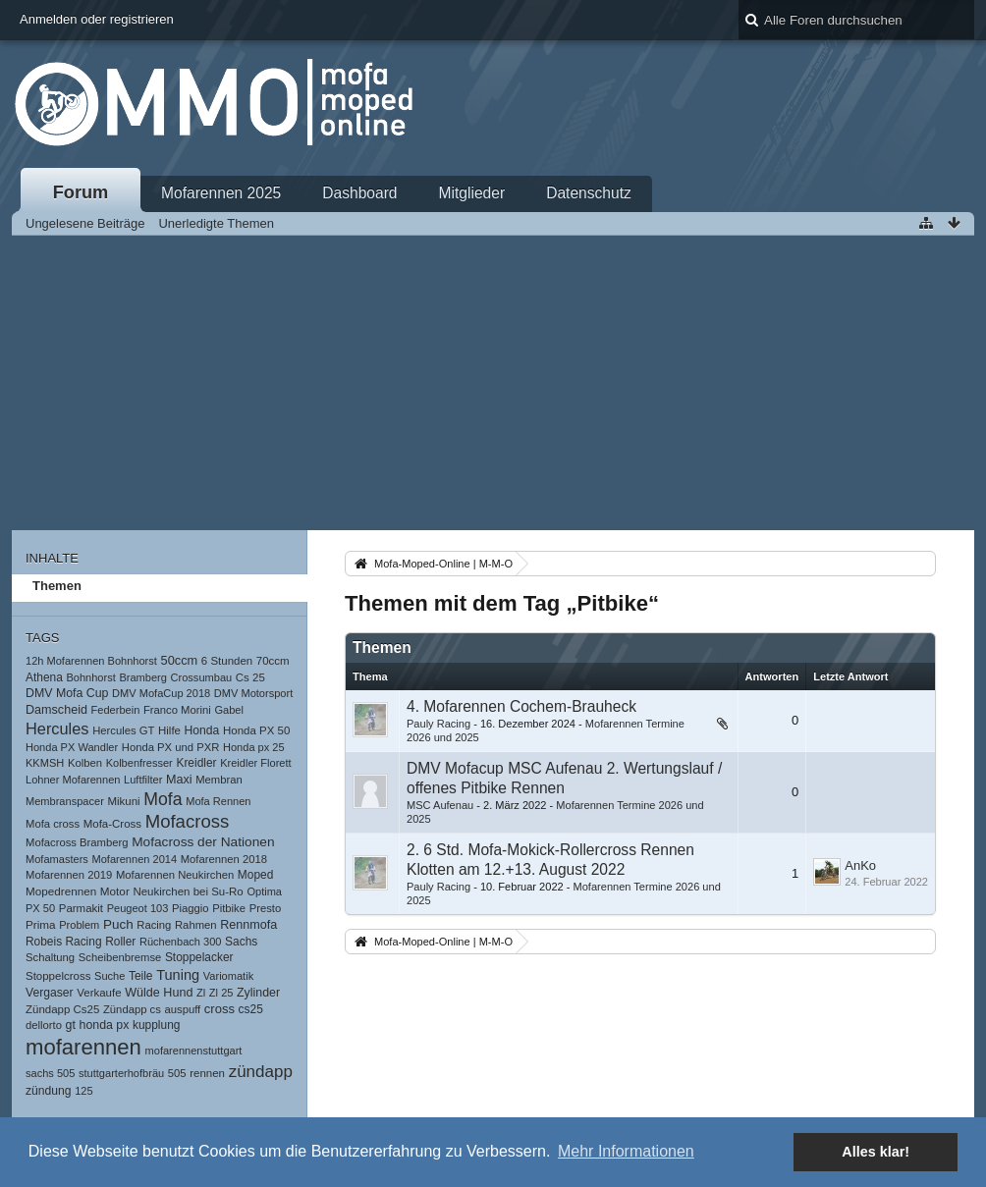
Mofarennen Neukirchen (175, 875)
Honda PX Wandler (72, 747)
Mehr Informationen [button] (626, 1151)
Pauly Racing (438, 723)
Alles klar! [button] (875, 1152)
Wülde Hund (158, 992)
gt (71, 1025)
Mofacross (187, 821)
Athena (44, 677)
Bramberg (143, 677)
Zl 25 (221, 992)
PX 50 (40, 908)
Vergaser (50, 992)
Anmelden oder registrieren (97, 19)
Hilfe (169, 730)
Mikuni (123, 801)
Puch (118, 924)
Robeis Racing (64, 941)
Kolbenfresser (139, 763)
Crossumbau (202, 677)
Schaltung (50, 957)
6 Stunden (226, 661)
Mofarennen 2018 (224, 859)
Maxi (179, 779)
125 (83, 1091)
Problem (79, 925)
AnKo (860, 865)
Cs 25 (250, 677)
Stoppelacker (199, 957)
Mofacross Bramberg (77, 842)
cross (219, 1008)
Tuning (177, 975)
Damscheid (56, 710)
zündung (49, 1091)
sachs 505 (50, 1073)
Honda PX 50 (256, 730)
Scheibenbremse (120, 957)
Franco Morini (177, 710)
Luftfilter (143, 779)
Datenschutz (588, 193)
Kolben (85, 763)
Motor (115, 891)
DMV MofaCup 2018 (161, 693)
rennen (207, 1073)
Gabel (228, 710)
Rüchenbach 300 (180, 941)
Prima (41, 924)
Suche (109, 976)
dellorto (44, 1025)
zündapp (261, 1071)
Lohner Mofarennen (73, 779)
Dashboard (359, 193)
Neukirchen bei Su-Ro (188, 891)
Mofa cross (53, 824)
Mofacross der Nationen (203, 842)
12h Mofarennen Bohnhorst (91, 661)
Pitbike (229, 908)
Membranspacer (65, 801)
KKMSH (45, 763)
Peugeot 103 (138, 908)
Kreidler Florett (255, 763)
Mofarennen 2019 (69, 875)
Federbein (115, 710)
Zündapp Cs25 (62, 1009)
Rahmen (196, 925)
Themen (57, 585)
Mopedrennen (61, 891)
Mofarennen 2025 (221, 193)
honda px (105, 1025)
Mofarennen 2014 (134, 859)
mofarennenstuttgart (194, 1050)
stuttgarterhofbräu (121, 1073)
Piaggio (190, 908)
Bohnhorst (90, 677)
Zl (200, 992)
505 (177, 1073)
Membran (219, 779)
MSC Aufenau (440, 805)
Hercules (57, 728)
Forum (81, 192)
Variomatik (228, 976)
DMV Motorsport (253, 693)
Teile (141, 976)
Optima (264, 891)
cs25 (251, 1009)
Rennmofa (248, 925)
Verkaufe (99, 992)
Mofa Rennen (218, 801)
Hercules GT (123, 730)
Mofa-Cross (112, 824)
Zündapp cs (132, 1009)
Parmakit (81, 908)
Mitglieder (472, 193)
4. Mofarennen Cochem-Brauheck (521, 706)
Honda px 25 (254, 747)
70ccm (273, 661)
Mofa (162, 799)
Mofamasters (57, 859)
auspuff (182, 1009)
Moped (255, 875)
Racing (154, 925)
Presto (265, 908)
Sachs (241, 941)
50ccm (179, 660)
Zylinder (258, 992)
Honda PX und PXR (171, 747)
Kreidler (196, 763)
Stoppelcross (58, 976)
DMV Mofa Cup (67, 693)
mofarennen (83, 1047)
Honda (202, 730)
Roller (120, 941)
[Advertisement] (493, 382)
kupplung (156, 1025)
